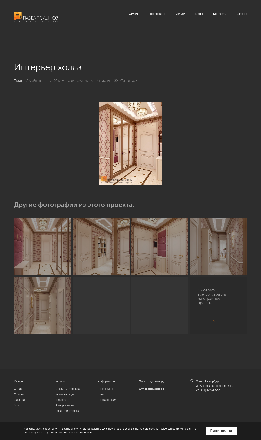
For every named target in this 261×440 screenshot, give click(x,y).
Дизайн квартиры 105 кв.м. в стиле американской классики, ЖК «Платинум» (81, 62)
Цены (199, 14)
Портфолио (157, 14)
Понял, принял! (221, 431)
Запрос (242, 14)
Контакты (220, 14)
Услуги (180, 14)
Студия (134, 14)
